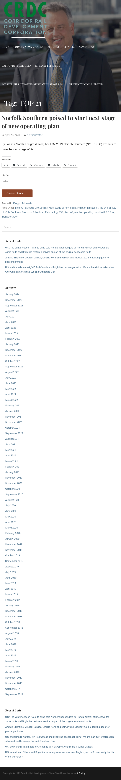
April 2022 (10, 394)
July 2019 (10, 572)
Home (5, 46)
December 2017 (13, 677)
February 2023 (13, 338)
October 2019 (12, 555)
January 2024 (12, 294)
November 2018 (13, 616)
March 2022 (11, 400)
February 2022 (13, 405)
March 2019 (11, 594)
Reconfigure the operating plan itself (84, 212)
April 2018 (10, 655)
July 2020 (10, 505)
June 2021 (10, 444)
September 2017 (14, 694)
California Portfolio (16, 65)
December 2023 (13, 300)
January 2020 (12, 538)
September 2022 (14, 366)
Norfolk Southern (11, 212)
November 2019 (13, 550)
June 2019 (10, 577)
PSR (61, 212)
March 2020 (11, 527)
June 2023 (10, 322)
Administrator (35, 134)
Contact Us (86, 46)
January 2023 (12, 344)
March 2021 (11, 461)
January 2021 (12, 472)
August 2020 (12, 500)
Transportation (10, 216)
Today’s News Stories (28, 46)
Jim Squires (41, 207)
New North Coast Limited (86, 84)
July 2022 (10, 377)
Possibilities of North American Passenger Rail (33, 84)
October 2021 (12, 427)
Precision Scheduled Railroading (40, 212)
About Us (53, 46)
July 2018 (10, 638)
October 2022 (12, 361)
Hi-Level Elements (47, 65)
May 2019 (10, 583)
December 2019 (13, 544)
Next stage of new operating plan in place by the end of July (82, 207)
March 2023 (11, 333)
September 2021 (14, 433)
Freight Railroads (22, 203)
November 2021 (13, 422)
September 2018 (14, 627)
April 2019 (10, 588)
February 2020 (13, 533)
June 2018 (10, 644)
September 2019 (14, 561)
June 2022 (10, 383)
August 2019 (12, 566)
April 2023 (10, 327)
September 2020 (14, 494)
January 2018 (12, 672)
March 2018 (11, 661)
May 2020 (10, 516)
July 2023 (10, 316)
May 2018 (10, 650)
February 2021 (13, 466)
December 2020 (13, 477)
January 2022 (12, 411)
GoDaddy (81, 773)
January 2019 (12, 605)
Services (69, 46)
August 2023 (12, 311)
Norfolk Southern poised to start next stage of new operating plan (59, 122)
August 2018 (12, 633)
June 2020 (10, 511)
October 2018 (12, 622)
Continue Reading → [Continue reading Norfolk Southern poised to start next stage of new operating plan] (17, 193)
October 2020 (12, 488)
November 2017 (13, 683)
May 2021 (10, 449)
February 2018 (13, 666)
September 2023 (14, 305)
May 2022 (10, 389)
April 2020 (10, 522)
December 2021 (13, 416)
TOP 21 (110, 212)
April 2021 (10, 455)
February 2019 (13, 600)
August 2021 (12, 438)
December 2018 (13, 611)
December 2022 (13, 350)
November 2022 (13, 355)
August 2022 (12, 372)
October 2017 (12, 688)
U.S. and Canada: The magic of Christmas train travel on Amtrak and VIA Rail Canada (49, 746)
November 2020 (13, 483)
